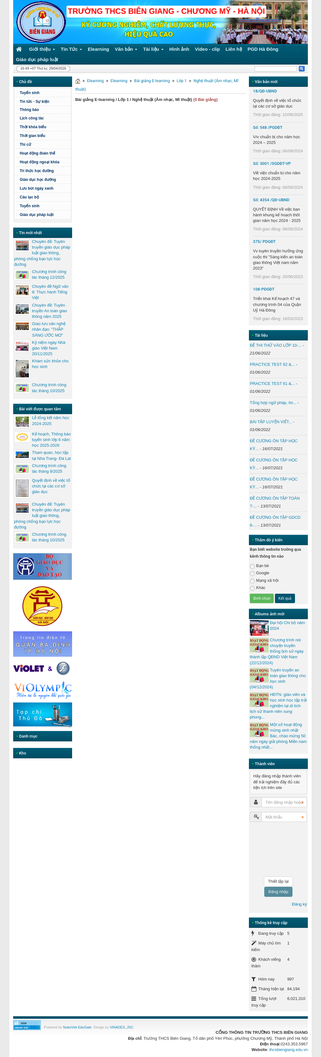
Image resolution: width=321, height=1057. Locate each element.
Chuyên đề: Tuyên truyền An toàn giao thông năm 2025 (49, 311)
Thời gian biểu (32, 136)
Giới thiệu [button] (42, 50)
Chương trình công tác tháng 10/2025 (49, 387)
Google (259, 573)
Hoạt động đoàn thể (37, 153)
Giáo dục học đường (38, 179)
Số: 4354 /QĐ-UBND (271, 199)
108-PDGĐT (264, 289)
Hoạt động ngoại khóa (39, 162)
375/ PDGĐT (264, 241)
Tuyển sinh (29, 93)
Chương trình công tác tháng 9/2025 (49, 468)
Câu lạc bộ (29, 197)
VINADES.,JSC (121, 1027)
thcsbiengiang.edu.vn (288, 1049)
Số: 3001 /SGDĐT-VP (272, 163)
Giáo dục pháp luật (37, 215)
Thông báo (29, 110)
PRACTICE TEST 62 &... (272, 364)
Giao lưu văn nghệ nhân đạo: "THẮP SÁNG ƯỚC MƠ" (49, 329)
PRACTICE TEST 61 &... (272, 383)
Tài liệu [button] (153, 50)
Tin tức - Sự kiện (34, 101)
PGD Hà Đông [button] (263, 49)
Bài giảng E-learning (152, 80)
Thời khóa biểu (33, 127)
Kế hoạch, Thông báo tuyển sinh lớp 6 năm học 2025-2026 (51, 440)
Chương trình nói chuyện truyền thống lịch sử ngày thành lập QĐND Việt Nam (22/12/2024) (276, 651)
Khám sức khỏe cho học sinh (50, 364)
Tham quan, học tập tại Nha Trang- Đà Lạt (51, 455)
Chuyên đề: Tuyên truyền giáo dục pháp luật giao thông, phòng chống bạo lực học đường (42, 253)
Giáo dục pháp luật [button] (37, 59)
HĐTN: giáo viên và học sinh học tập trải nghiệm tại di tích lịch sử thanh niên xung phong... (278, 706)
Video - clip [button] (207, 49)
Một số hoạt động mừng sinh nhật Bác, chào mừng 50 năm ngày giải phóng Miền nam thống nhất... (278, 736)
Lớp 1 (181, 80)
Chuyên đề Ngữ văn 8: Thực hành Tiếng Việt (50, 292)
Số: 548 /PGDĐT (267, 127)
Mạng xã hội (264, 580)
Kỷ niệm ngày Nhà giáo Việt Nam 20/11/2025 (49, 348)
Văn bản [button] (126, 50)
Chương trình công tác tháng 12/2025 (49, 274)
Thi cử (25, 144)
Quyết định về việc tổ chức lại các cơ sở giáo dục (51, 486)
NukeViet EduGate (77, 1027)
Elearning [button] (98, 49)
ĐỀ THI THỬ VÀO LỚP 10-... (276, 345)
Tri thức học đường (37, 171)
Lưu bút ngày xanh (36, 188)
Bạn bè (259, 566)
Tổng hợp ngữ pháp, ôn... (273, 402)
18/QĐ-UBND (265, 91)
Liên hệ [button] (234, 49)
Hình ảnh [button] (179, 49)
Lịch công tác (32, 118)
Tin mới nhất (30, 232)
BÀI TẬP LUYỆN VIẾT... (271, 421)
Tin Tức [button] (71, 50)
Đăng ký (299, 904)
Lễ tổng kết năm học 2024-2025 (50, 420)
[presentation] (275, 849)
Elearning (95, 80)
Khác (258, 588)
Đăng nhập (278, 891)
